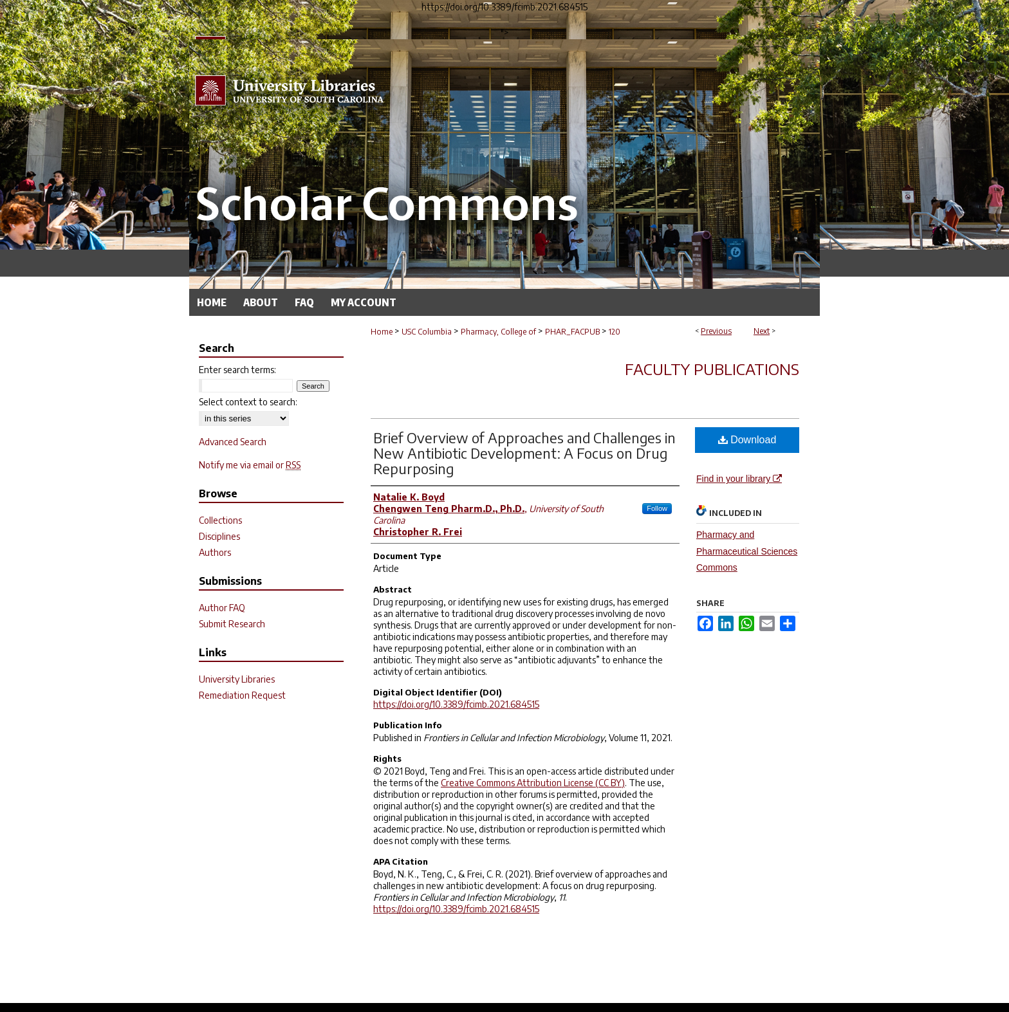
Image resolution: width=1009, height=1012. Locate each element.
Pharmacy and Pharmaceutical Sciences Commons (746, 550)
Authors (215, 552)
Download (747, 439)
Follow (657, 508)
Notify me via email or (250, 464)
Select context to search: (248, 401)
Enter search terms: (237, 369)
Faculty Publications (712, 368)
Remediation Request (242, 695)
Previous (716, 331)
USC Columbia (427, 331)
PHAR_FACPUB (572, 331)
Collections (220, 520)
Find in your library (739, 479)
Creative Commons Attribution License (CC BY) (533, 782)
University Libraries (237, 679)
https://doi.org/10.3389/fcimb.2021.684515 (456, 704)
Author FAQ (222, 607)
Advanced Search (232, 441)
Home (382, 331)
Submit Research (232, 623)
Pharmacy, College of (498, 331)
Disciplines (219, 536)
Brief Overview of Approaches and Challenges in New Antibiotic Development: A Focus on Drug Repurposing (524, 452)
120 (614, 331)
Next (762, 331)
